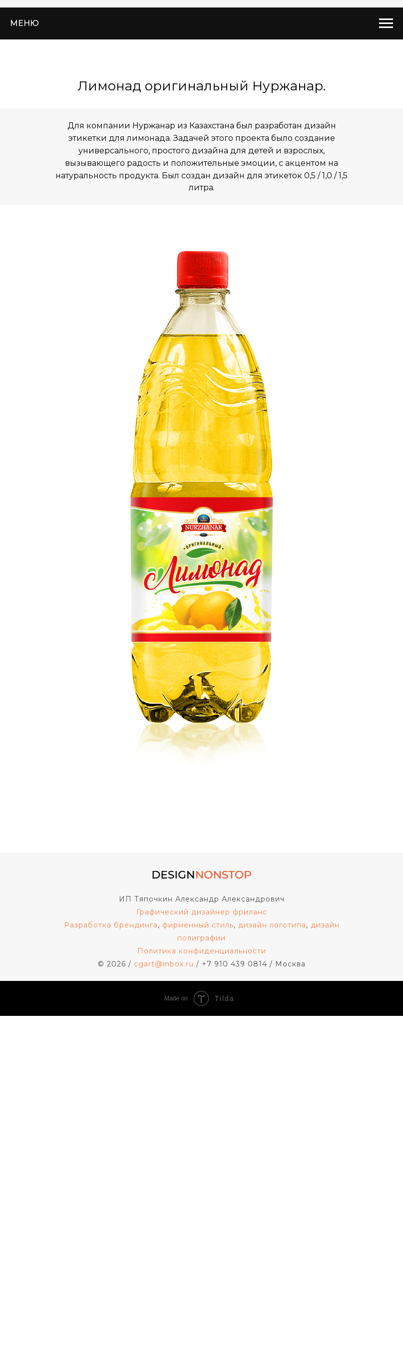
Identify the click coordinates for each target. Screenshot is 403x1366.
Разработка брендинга (111, 924)
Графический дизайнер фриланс (201, 912)
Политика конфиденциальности (201, 950)
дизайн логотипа (272, 924)
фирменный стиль (198, 924)
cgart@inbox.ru (164, 963)
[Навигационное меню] (386, 23)
